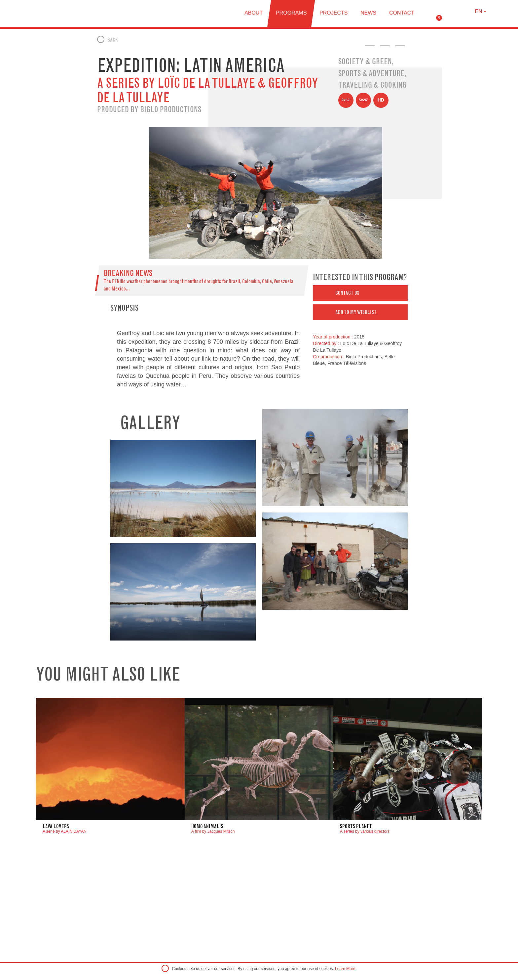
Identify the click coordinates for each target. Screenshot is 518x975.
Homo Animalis (207, 826)
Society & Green (365, 61)
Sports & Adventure (371, 73)
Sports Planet (356, 826)
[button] (360, 293)
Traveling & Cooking (372, 85)
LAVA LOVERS (56, 826)
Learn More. (345, 968)
